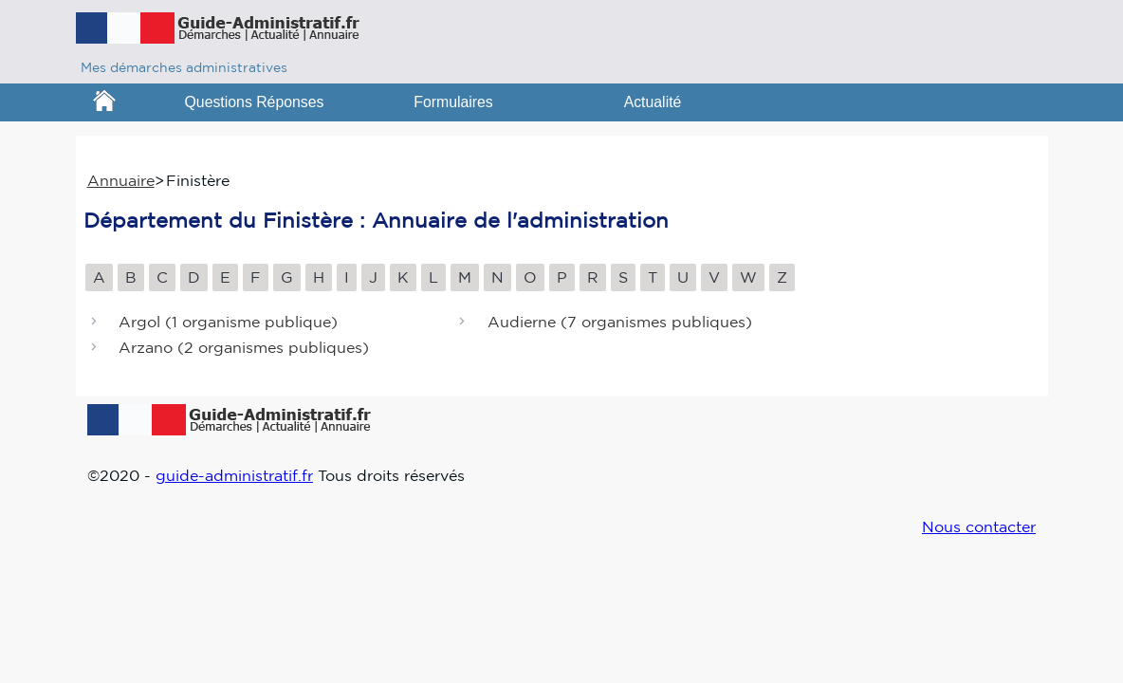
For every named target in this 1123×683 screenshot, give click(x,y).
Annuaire (121, 180)
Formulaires (453, 102)
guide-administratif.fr (234, 475)
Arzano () (244, 348)
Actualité (653, 102)
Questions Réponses (254, 102)
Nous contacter (979, 526)
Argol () (228, 321)
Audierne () (620, 321)
